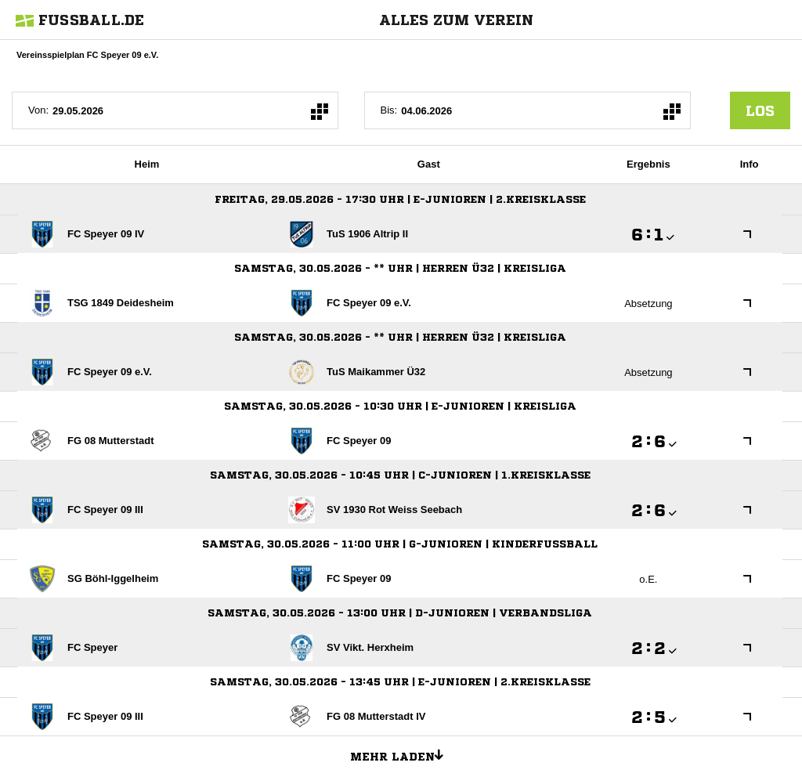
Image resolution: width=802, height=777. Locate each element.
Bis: (389, 110)
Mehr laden (402, 754)
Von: (38, 110)
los (760, 110)
